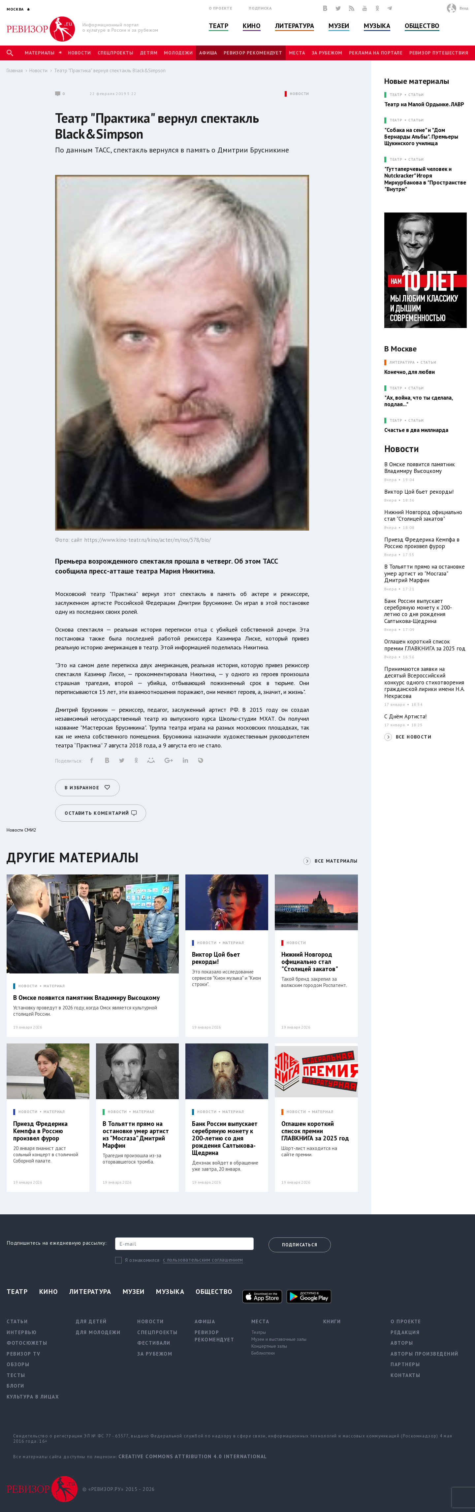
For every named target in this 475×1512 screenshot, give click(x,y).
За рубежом (327, 53)
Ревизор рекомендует (253, 53)
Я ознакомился (142, 1260)
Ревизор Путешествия (438, 53)
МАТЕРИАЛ (54, 986)
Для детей (91, 1321)
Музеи (339, 25)
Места (297, 53)
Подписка (260, 8)
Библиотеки (263, 1353)
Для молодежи (98, 1332)
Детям (149, 53)
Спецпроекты (115, 53)
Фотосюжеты (27, 1343)
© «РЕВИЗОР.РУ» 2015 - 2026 (118, 1489)
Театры (258, 1332)
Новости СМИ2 (21, 830)
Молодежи (178, 53)
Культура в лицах (33, 1397)
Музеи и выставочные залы (278, 1339)
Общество (422, 25)
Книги (332, 1321)
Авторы (402, 1343)
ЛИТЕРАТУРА (402, 362)
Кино (251, 25)
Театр (219, 25)
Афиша (208, 53)
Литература (294, 25)
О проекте (221, 8)
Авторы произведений (425, 1354)
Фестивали (154, 1343)
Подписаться (299, 1245)
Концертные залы (269, 1346)
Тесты (16, 1375)
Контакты (405, 1375)
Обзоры (18, 1364)
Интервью (22, 1332)
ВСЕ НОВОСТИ (413, 737)
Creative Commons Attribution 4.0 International (192, 1456)
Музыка (377, 25)
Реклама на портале (376, 53)
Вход (463, 8)
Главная (15, 70)
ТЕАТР (396, 95)
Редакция (405, 1332)
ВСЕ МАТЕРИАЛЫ (336, 861)
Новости (79, 53)
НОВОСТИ (299, 94)
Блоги (15, 1386)
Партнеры (405, 1364)
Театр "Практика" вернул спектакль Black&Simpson (110, 70)
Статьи (416, 95)
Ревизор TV (23, 1354)
